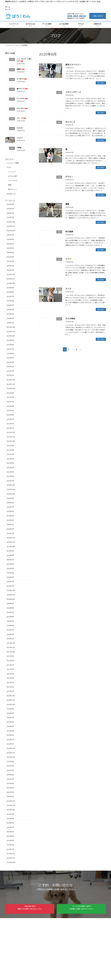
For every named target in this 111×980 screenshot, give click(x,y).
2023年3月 (10, 366)
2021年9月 (10, 445)
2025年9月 (10, 235)
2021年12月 (11, 432)
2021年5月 (10, 463)
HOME (5, 973)
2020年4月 (10, 520)
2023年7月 (10, 349)
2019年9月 (10, 551)
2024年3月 (10, 314)
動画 (9, 185)
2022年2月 (10, 424)
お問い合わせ (98, 16)
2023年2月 (10, 371)
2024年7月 (10, 296)
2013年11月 (11, 858)
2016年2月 (10, 739)
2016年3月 (10, 735)
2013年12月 (11, 853)
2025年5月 (10, 252)
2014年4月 (10, 836)
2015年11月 (11, 753)
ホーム (7, 7)
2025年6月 (10, 248)
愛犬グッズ (22, 89)
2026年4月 (10, 204)
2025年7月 (10, 244)
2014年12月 (11, 801)
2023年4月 (10, 362)
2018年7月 (10, 612)
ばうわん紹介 (12, 176)
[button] (29, 909)
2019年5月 (10, 568)
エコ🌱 (68, 259)
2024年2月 (10, 318)
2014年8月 (10, 818)
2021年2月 (10, 476)
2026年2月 (10, 213)
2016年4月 (10, 731)
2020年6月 (10, 511)
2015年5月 (10, 779)
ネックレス (70, 122)
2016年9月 (10, 709)
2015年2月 (10, 792)
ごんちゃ (20, 138)
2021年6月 (10, 459)
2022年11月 (11, 384)
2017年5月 (10, 674)
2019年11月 (11, 542)
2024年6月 (10, 301)
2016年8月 (10, 713)
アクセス (6, 975)
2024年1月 (10, 323)
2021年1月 (10, 480)
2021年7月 (10, 454)
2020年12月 (11, 485)
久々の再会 (70, 318)
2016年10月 (11, 704)
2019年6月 (10, 564)
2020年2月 (10, 529)
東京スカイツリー (73, 64)
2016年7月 (10, 717)
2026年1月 (10, 217)
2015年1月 (10, 796)
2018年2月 (10, 634)
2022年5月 (10, 410)
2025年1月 (10, 270)
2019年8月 (10, 555)
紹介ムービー (12, 189)
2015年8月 (10, 766)
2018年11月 (11, 595)
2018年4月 (10, 625)
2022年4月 (10, 415)
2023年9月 (10, 340)
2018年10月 (11, 599)
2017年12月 (11, 643)
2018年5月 (10, 621)
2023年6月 (10, 353)
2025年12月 (11, 222)
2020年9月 (10, 498)
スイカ (68, 288)
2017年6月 (10, 669)
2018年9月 (10, 603)
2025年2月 (10, 265)
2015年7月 (10, 770)
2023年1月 (10, 375)
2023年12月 (11, 327)
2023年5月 (10, 358)
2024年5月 (10, 305)
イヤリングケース (73, 92)
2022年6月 (10, 406)
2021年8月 (10, 450)
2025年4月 (10, 257)
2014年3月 (10, 840)
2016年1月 (10, 744)
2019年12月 (11, 538)
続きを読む (101, 83)
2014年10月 (11, 810)
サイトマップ (19, 922)
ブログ (9, 167)
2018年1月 (10, 638)
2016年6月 (10, 722)
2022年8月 (10, 397)
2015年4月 (10, 783)
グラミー (69, 176)
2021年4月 (10, 467)
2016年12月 (11, 696)
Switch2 (20, 128)
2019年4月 (10, 573)
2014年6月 (10, 827)
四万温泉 (69, 231)
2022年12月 (11, 380)
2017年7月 (10, 665)
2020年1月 (10, 533)
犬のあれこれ (11, 193)
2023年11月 (11, 331)
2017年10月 (11, 652)
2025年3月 (10, 261)
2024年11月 (11, 279)
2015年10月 (11, 757)
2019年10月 (11, 546)
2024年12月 (11, 274)
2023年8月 (10, 344)
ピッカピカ (22, 98)
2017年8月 (10, 660)
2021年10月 (11, 441)
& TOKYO (22, 79)
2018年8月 (10, 608)
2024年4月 (10, 309)
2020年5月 (10, 516)
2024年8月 (10, 292)
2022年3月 (10, 419)
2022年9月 (10, 393)
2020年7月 (10, 507)
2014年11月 (11, 805)
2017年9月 (10, 656)
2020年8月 (10, 502)
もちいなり (22, 108)
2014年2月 (10, 845)
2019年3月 (10, 577)
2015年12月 (11, 748)
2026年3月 (10, 209)
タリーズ (21, 118)
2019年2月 (10, 581)
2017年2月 (10, 687)
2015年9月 (10, 761)
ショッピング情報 (13, 163)
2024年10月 (11, 283)
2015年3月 (10, 788)
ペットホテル (12, 180)
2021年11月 (11, 437)
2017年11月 (11, 647)
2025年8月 (10, 239)
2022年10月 (11, 388)
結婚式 (21, 69)
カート (7, 9)
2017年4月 (10, 678)
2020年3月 (10, 524)
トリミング (12, 172)
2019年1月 (10, 586)
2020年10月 (11, 494)
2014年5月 (10, 832)
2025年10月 (11, 230)
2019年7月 (10, 559)
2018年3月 (10, 630)
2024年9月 (10, 287)
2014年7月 (10, 823)
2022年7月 (10, 402)
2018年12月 (11, 590)
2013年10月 (11, 862)
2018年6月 (10, 617)
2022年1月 (10, 428)
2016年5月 (10, 726)
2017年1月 (10, 691)
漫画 (67, 204)
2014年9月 (10, 814)
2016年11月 (11, 700)
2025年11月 (11, 226)
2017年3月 (10, 682)
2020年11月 (11, 489)
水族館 (19, 147)
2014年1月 (10, 849)
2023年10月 (11, 336)
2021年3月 (10, 472)
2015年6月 (10, 774)
